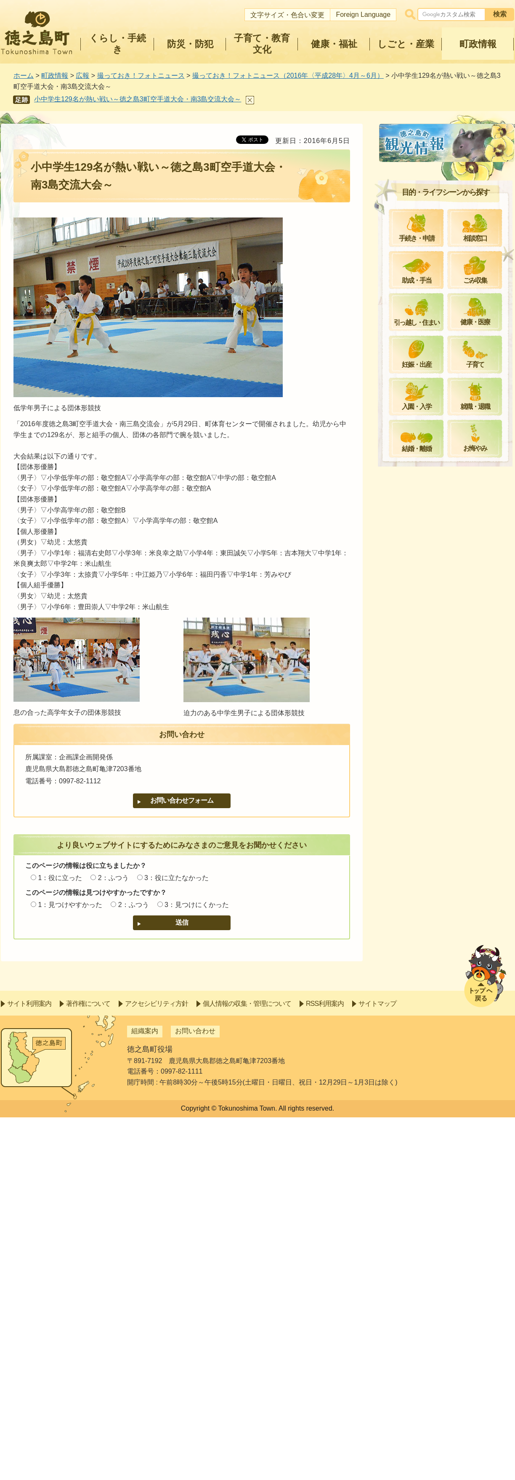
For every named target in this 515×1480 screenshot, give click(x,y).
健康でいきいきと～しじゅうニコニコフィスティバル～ (450, 458)
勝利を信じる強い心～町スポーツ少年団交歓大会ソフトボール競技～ (450, 776)
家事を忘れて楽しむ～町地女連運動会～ (450, 627)
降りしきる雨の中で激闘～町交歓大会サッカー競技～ (450, 657)
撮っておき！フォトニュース (141, 75)
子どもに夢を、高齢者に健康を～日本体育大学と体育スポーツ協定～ (450, 339)
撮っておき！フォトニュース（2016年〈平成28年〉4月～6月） (288, 75)
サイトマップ (377, 1366)
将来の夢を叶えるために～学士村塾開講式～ (450, 687)
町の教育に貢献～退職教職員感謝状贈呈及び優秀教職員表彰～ (450, 220)
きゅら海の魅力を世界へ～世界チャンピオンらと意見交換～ (450, 398)
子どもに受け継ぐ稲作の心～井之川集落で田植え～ (450, 369)
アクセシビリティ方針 (156, 1366)
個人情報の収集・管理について (247, 1366)
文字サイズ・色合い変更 (287, 15)
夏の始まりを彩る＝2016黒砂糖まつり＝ (447, 577)
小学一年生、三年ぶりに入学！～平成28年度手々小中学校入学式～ (450, 279)
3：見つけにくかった (197, 904)
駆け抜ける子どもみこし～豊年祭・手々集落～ (447, 865)
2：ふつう (113, 877)
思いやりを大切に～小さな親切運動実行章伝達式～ (450, 190)
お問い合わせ (195, 1394)
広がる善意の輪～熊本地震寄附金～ (447, 602)
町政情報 (54, 75)
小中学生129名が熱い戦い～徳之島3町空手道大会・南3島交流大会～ (137, 99)
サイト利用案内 (29, 1366)
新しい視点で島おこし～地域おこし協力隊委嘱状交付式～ (450, 836)
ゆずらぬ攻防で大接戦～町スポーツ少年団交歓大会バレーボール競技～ (450, 746)
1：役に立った (60, 877)
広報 (82, 75)
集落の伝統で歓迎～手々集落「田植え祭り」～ (450, 309)
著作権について (88, 1366)
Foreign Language (363, 14)
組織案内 (144, 1394)
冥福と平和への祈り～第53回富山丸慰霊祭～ (450, 428)
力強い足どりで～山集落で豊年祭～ (447, 920)
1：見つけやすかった (70, 904)
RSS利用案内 (325, 1366)
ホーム (23, 75)
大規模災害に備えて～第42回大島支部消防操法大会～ (450, 945)
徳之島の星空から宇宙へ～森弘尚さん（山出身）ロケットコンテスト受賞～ (450, 249)
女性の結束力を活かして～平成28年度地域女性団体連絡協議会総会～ (450, 547)
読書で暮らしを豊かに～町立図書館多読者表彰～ (450, 716)
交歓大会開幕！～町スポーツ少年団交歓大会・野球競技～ (450, 517)
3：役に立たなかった (176, 877)
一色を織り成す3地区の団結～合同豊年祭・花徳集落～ (448, 895)
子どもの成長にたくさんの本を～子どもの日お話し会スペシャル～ (450, 488)
